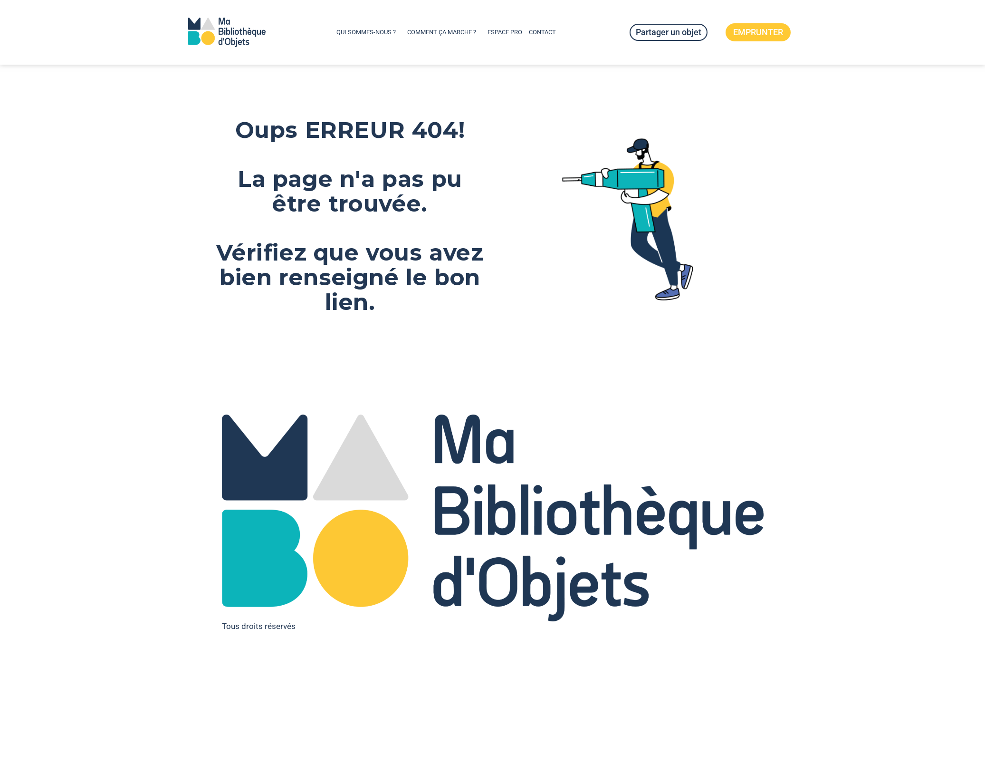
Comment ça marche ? (444, 32)
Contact (542, 32)
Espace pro (505, 32)
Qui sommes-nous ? (368, 32)
